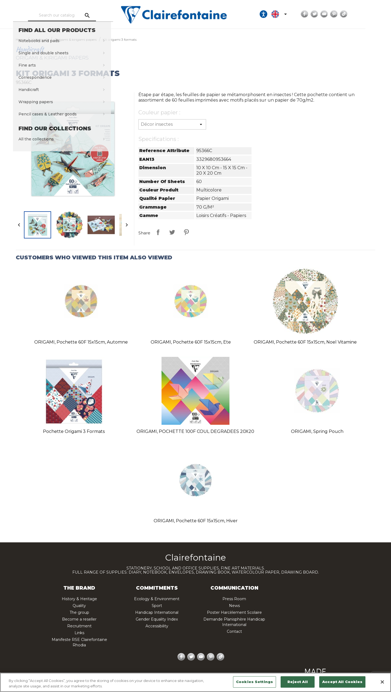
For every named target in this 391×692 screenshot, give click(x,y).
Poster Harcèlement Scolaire (234, 612)
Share (158, 232)
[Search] (69, 15)
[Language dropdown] (301, 14)
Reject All (297, 682)
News (234, 605)
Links (79, 632)
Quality (79, 605)
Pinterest (355, 14)
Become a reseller (79, 619)
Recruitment (79, 626)
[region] (195, 682)
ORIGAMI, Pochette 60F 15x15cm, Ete (191, 342)
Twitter (335, 14)
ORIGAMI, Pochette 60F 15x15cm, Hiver (196, 520)
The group (79, 612)
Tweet (172, 232)
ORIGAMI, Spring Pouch (317, 431)
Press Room (234, 598)
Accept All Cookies (342, 682)
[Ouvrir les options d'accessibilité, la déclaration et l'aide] (284, 14)
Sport (157, 605)
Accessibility (156, 626)
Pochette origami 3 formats (74, 431)
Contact (234, 631)
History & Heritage (79, 598)
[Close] (382, 682)
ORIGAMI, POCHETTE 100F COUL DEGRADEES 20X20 (195, 431)
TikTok (365, 14)
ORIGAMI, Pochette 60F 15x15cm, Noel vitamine (305, 342)
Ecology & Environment (156, 598)
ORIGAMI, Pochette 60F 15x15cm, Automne (81, 342)
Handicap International (156, 612)
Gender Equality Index (157, 619)
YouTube (345, 14)
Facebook (325, 14)
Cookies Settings (254, 682)
